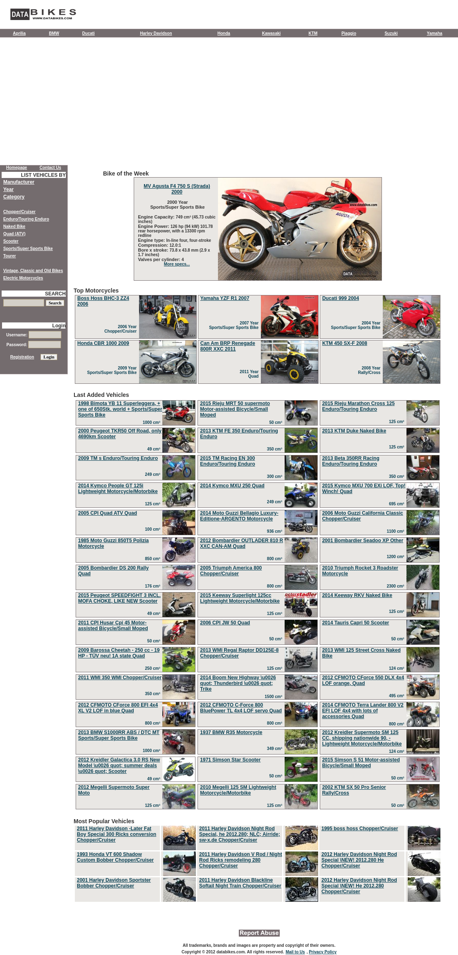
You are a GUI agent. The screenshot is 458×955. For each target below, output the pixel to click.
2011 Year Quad (250, 373)
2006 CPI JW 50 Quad (225, 623)
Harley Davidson (156, 33)
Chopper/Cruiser (19, 211)
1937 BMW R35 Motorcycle (231, 732)
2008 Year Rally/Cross (370, 370)
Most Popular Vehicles (258, 860)
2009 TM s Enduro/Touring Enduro (118, 458)
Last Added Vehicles (258, 601)
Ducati (88, 33)
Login (59, 326)
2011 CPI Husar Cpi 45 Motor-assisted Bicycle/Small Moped (113, 625)
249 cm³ (154, 474)
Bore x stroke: (154, 250)
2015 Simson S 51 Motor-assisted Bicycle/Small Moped (361, 762)
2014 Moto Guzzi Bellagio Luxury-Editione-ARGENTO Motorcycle (239, 516)
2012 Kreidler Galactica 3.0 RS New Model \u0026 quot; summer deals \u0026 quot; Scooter (119, 765)
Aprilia (19, 33)
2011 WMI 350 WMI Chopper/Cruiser (120, 677)
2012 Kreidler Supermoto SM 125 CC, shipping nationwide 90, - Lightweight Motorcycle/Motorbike (362, 738)
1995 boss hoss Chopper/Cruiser (359, 828)
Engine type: (152, 240)
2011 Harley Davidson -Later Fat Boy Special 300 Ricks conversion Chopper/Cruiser (116, 834)
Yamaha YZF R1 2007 (224, 298)
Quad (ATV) (14, 234)
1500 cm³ (274, 696)
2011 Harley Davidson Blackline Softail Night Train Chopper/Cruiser (240, 883)
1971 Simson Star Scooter (230, 760)
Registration (22, 357)
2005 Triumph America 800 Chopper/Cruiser (231, 571)
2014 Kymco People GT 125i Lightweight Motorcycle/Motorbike (118, 488)
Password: (34, 344)
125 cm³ (397, 421)
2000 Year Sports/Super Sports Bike (176, 204)
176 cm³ (154, 586)
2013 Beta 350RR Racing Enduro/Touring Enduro (350, 461)
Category (14, 197)
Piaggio (348, 33)
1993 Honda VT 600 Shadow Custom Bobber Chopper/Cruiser (115, 857)
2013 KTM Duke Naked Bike (354, 431)
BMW (54, 33)
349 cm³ (276, 748)
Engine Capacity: (157, 216)
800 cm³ (276, 558)
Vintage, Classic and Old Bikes (33, 270)
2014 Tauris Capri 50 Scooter (355, 623)
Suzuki (390, 33)
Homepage (16, 167)
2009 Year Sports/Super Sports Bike (113, 370)
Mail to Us (295, 952)
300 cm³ (276, 476)
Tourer (9, 256)
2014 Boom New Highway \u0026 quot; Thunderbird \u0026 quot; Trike (238, 683)
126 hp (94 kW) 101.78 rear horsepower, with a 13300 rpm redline (175, 231)
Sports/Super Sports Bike (28, 248)
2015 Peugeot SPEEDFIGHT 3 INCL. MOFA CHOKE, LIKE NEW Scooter (119, 598)
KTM (313, 33)
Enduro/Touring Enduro (26, 219)
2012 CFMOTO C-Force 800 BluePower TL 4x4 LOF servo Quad (241, 708)
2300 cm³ (396, 586)
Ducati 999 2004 (340, 298)
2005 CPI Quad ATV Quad (107, 513)
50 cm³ (276, 422)
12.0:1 (175, 245)
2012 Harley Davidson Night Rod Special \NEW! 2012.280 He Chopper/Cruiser (359, 860)
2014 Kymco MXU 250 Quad (232, 486)
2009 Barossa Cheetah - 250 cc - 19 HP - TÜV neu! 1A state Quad (118, 653)
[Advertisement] (229, 103)
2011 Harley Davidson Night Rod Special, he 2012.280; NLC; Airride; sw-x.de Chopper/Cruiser (239, 834)
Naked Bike (14, 226)
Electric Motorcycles (23, 278)
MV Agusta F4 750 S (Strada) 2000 (177, 189)
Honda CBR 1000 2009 (103, 343)
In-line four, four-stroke (188, 240)
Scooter (10, 241)
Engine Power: (154, 226)
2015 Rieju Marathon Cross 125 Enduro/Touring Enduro (358, 406)
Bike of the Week (258, 225)
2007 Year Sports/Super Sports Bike (235, 325)
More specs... (177, 264)
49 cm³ (154, 449)
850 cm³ (154, 558)
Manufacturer (18, 182)
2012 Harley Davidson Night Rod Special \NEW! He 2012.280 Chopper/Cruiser (359, 885)
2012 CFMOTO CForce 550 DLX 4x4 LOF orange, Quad (363, 680)
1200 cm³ (396, 556)
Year (8, 189)
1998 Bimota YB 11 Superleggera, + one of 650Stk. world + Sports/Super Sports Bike (120, 409)
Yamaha (434, 33)
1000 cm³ (152, 422)
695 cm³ (397, 504)
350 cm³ (276, 449)
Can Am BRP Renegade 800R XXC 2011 (227, 346)
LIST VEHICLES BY (43, 175)
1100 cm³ (396, 531)
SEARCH (55, 294)
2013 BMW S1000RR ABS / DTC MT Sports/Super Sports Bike (118, 735)
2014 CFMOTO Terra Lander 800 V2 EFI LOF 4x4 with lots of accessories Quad (363, 710)
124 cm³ (397, 668)
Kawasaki (271, 33)
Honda (224, 33)
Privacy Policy (323, 952)
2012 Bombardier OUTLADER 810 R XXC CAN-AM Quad (241, 543)
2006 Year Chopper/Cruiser (121, 328)
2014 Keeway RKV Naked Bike (357, 595)
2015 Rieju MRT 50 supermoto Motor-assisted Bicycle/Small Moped (235, 409)
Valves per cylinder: (160, 259)
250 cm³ (154, 668)
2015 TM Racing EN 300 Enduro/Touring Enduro (227, 461)
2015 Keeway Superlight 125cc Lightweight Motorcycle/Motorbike (240, 598)
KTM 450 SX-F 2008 (344, 343)
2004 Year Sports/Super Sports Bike (357, 325)
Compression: (154, 245)
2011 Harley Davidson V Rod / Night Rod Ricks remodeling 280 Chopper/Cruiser (240, 860)
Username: (33, 335)
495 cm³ (397, 696)
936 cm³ (276, 531)
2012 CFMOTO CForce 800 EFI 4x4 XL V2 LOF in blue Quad (118, 708)
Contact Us (50, 167)
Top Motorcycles (258, 336)
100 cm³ (154, 529)
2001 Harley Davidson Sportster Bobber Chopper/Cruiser (114, 883)
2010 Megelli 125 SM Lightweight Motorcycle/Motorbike (238, 790)
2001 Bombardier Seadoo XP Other (363, 540)
